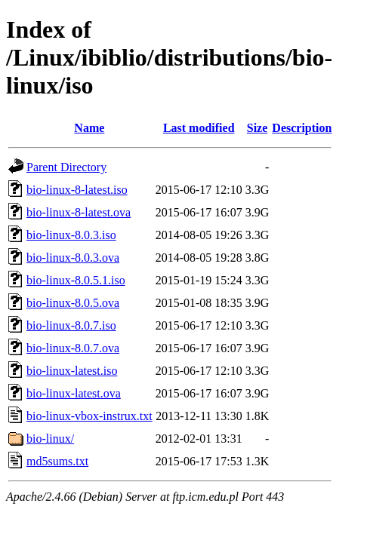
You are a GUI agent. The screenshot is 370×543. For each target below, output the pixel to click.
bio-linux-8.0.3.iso (71, 235)
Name (89, 127)
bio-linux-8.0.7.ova (72, 348)
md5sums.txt (57, 461)
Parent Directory (66, 167)
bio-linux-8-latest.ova (78, 212)
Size (257, 127)
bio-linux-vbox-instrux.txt (89, 416)
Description (301, 127)
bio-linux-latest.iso (71, 370)
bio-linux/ (50, 438)
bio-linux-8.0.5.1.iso (75, 280)
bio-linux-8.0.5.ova (72, 302)
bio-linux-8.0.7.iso (71, 325)
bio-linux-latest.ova (73, 393)
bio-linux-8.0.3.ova (72, 257)
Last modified (199, 127)
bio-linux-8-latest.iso (77, 189)
